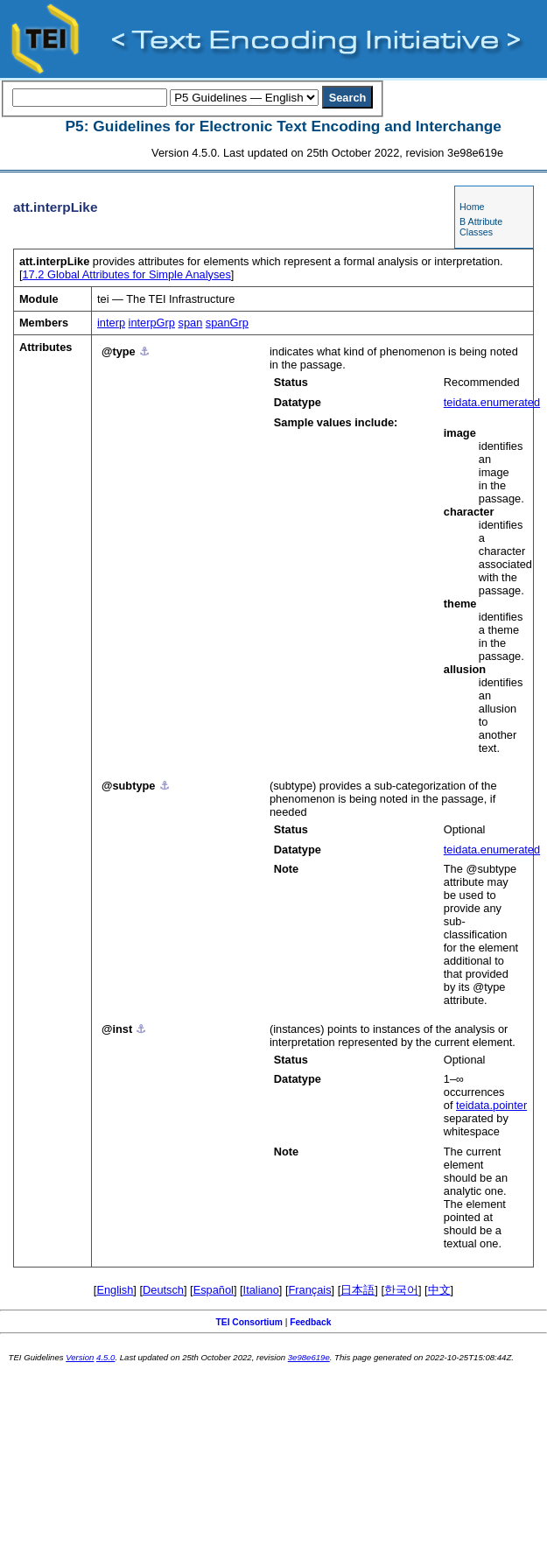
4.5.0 (105, 1357)
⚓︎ (144, 351)
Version (80, 1357)
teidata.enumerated (492, 402)
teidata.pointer (491, 1105)
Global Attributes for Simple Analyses (127, 274)
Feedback (310, 1322)
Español (213, 1289)
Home (471, 206)
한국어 (401, 1289)
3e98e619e (309, 1357)
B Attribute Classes (480, 226)
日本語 (357, 1289)
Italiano (261, 1289)
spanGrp (227, 322)
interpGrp (152, 322)
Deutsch (163, 1289)
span (191, 322)
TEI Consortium (249, 1322)
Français (310, 1289)
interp (111, 322)
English (114, 1289)
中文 (439, 1289)
